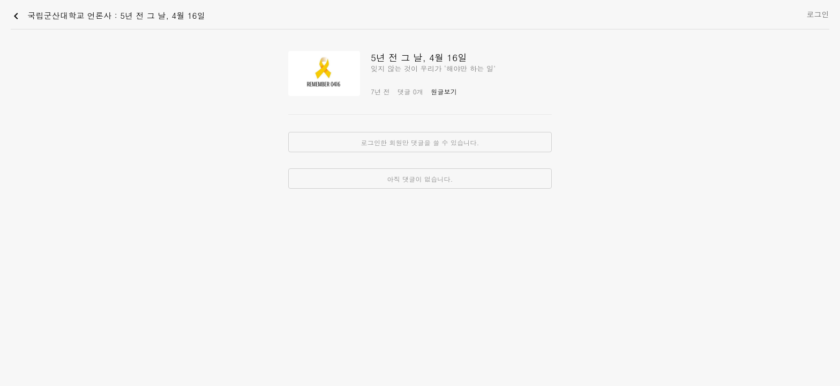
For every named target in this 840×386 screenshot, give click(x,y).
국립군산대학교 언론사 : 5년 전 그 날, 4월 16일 (107, 16)
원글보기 (444, 91)
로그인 (817, 14)
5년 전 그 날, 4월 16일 (419, 57)
